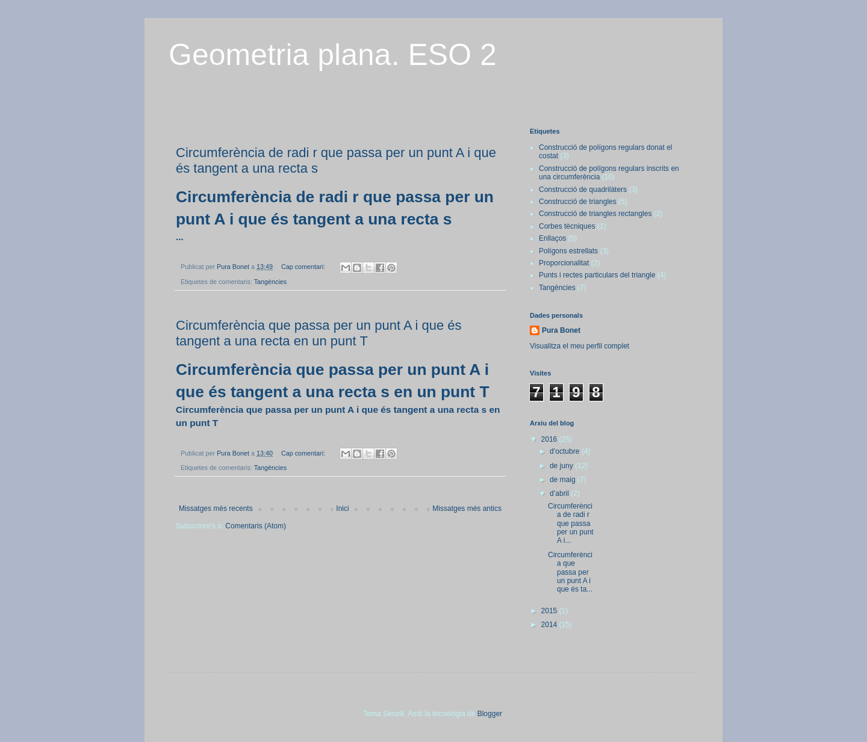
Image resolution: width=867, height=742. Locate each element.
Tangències (270, 281)
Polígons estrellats (568, 251)
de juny (562, 466)
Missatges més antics (467, 508)
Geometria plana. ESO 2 (333, 55)
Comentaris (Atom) (255, 526)
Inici (342, 508)
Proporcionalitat (564, 263)
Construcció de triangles (578, 201)
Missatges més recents (216, 508)
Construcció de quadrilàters (583, 189)
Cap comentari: (304, 266)
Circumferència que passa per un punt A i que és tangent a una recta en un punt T (319, 333)
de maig (563, 479)
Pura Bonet (561, 330)
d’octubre (566, 451)
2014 (550, 624)
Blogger (489, 714)
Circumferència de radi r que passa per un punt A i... (571, 523)
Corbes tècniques (567, 226)
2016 (550, 439)
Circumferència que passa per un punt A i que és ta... (570, 572)
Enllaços (552, 238)
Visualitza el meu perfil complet (579, 346)
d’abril (560, 493)
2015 (550, 611)
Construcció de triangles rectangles (595, 213)
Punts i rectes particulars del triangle (597, 275)
